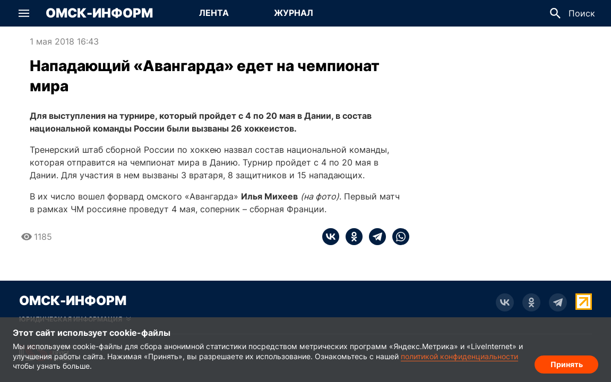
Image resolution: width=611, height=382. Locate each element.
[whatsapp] (397, 236)
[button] (24, 13)
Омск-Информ (99, 13)
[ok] (351, 236)
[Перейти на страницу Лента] (214, 13)
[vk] (330, 236)
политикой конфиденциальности (459, 356)
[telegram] (374, 236)
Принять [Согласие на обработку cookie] (566, 363)
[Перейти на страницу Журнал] (293, 13)
